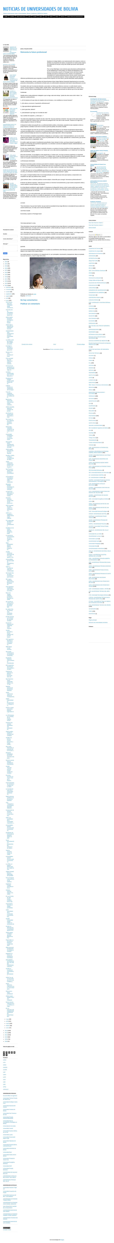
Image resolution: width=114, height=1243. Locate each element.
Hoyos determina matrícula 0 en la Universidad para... (10, 986)
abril (7, 1021)
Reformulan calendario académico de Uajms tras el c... (10, 429)
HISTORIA (91, 365)
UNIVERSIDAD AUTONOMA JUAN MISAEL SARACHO (10, 1203)
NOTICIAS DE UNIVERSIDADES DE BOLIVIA (40, 9)
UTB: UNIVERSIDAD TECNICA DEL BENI (99, 591)
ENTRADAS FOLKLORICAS (96, 334)
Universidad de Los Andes (95, 533)
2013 (6, 1030)
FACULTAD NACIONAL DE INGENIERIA (99, 349)
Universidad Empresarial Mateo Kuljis (9, 1137)
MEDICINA (91, 387)
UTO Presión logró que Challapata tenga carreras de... (10, 305)
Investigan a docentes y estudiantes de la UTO (9, 348)
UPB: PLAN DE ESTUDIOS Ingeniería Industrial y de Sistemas (13, 111)
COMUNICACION (93, 285)
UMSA (56, 16)
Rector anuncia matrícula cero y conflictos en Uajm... (10, 1004)
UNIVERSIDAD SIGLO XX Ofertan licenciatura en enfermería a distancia (9, 126)
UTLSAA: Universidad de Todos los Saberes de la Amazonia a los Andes (99, 602)
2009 (6, 1039)
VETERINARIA (92, 608)
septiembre (9, 294)
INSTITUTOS (92, 375)
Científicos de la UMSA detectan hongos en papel (10, 530)
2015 (6, 283)
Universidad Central (8, 1128)
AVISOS (91, 265)
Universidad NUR (7, 1166)
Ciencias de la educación (95, 278)
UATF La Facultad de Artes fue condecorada (9, 568)
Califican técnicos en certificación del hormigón (9, 387)
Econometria (93, 111)
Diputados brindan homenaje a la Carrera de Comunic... (10, 487)
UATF (4, 1077)
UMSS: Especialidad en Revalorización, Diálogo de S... (10, 702)
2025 (6, 261)
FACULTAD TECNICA (94, 353)
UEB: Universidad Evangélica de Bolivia (98, 499)
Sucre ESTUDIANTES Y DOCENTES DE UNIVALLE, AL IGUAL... (10, 844)
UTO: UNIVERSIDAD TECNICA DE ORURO (100, 605)
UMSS (51, 16)
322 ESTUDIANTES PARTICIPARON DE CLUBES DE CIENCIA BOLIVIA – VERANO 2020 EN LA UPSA (103, 169)
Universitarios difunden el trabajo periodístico (9, 905)
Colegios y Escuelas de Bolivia (98, 136)
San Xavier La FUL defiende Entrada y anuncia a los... (10, 422)
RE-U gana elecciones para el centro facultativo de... (10, 582)
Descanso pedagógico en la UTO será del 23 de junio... (10, 755)
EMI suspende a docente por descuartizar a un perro (10, 667)
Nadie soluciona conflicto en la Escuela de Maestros (10, 798)
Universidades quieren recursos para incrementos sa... (10, 828)
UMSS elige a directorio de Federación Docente (9, 326)
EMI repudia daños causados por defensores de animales (10, 444)
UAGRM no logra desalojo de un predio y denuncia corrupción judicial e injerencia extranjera (10, 94)
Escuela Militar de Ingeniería (10, 1095)
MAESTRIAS (92, 382)
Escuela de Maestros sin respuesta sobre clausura (9, 625)
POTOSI (91, 418)
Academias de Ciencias (94, 248)
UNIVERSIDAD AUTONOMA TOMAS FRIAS (10, 1199)
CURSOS (91, 306)
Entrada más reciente (27, 344)
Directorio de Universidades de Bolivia (98, 622)
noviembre (9, 289)
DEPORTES (92, 308)
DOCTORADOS (93, 318)
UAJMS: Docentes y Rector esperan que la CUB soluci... (9, 634)
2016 (6, 281)
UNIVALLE (5, 1089)
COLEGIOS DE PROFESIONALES (97, 282)
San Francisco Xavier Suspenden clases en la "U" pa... (9, 681)
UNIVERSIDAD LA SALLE (95, 536)
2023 (6, 266)
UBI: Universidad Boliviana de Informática (99, 472)
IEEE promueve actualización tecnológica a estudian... (10, 949)
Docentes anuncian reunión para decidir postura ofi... (9, 500)
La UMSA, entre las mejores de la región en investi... (10, 341)
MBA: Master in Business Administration (98, 385)
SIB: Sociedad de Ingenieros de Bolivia (98, 428)
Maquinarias (93, 124)
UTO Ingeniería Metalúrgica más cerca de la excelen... (10, 588)
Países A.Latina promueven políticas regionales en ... (10, 710)
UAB (4, 1082)
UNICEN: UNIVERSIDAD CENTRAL (98, 513)
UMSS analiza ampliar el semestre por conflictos (10, 733)
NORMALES (92, 396)
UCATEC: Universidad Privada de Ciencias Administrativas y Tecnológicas (99, 480)
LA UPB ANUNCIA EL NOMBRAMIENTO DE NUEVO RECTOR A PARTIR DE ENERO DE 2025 (10, 187)
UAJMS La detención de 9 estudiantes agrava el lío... (10, 928)
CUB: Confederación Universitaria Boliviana (99, 302)
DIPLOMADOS (92, 313)
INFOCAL (91, 370)
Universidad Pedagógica (95, 543)
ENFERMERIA (92, 332)
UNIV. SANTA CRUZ (21, 16)
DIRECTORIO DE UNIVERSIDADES (75, 16)
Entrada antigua (81, 344)
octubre (8, 291)
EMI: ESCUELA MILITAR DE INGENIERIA (99, 325)
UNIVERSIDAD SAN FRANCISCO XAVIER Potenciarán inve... (10, 334)
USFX (40, 16)
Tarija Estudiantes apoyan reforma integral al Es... (9, 546)
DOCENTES (92, 316)
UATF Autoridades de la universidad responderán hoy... (9, 913)
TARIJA (90, 435)
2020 (6, 272)
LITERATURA (92, 380)
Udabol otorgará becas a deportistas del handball (10, 873)
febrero (8, 1025)
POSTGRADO (92, 415)
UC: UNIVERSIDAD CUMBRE (96, 477)
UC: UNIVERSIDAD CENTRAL (96, 475)
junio (7, 300)
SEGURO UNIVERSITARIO (95, 425)
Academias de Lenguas (94, 251)
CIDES (90, 275)
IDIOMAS (91, 367)
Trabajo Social (92, 437)
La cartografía (100, 153)
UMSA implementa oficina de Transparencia (10, 694)
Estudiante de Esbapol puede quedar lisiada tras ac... (10, 381)
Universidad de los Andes (9, 1126)
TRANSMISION (92, 440)
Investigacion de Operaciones (98, 99)
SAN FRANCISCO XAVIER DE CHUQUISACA (9, 1207)
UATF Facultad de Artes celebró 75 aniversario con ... (9, 508)
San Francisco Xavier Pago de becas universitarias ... (10, 472)
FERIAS (91, 358)
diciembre (8, 287)
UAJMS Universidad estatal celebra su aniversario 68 (10, 921)
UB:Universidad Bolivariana (95, 470)
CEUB (90, 273)
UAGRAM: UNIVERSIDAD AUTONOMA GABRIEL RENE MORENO (98, 452)
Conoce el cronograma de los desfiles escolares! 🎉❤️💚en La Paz (103, 139)
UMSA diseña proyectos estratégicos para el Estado (9, 320)
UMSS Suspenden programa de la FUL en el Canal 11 (9, 464)
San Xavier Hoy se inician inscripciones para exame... (10, 575)
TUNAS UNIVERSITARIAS (95, 442)
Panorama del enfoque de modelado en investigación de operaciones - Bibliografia (99, 102)
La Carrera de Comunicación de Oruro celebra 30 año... (10, 538)
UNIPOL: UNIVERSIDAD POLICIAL (97, 523)
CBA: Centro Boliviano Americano (97, 270)
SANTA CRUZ (92, 423)
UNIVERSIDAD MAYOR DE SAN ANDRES (10, 1222)
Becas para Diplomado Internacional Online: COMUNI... (9, 402)
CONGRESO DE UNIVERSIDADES (97, 290)
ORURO (91, 408)
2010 (6, 1037)
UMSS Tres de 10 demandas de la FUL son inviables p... (10, 979)
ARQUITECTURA (93, 260)
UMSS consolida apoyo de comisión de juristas (10, 409)
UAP (4, 1072)
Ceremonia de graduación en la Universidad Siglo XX (10, 367)
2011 (6, 1034)
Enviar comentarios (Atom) (56, 349)
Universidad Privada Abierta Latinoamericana (10, 1145)
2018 (6, 276)
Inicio (54, 344)
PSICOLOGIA (92, 420)
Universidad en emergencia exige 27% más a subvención (9, 479)
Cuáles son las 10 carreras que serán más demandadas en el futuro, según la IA (10, 141)
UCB (29, 16)
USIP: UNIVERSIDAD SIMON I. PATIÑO (99, 588)
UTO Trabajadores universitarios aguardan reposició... (10, 805)
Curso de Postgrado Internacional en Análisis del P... (10, 394)
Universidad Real (7, 1152)
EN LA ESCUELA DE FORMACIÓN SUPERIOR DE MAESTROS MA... (10, 1012)
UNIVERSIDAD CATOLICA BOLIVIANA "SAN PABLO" (9, 1176)
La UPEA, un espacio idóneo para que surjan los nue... (10, 866)
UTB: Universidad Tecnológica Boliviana (98, 595)
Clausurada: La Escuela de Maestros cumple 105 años (9, 942)
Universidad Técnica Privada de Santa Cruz (10, 1099)
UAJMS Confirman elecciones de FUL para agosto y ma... (10, 554)
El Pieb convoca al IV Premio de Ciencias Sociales (10, 618)
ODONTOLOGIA (93, 401)
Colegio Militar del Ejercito (95, 280)
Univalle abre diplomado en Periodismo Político (10, 493)
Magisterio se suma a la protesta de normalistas (9, 955)
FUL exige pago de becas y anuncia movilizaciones (10, 523)
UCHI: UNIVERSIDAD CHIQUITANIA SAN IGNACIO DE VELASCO (99, 492)
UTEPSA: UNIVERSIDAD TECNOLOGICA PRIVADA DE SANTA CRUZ (99, 598)
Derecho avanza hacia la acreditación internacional (10, 762)
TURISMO (91, 445)
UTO (46, 16)
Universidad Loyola (8, 1134)
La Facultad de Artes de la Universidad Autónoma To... (9, 791)
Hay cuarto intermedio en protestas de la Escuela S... (10, 748)
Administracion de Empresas (96, 253)
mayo (7, 1019)
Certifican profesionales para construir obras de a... (10, 374)
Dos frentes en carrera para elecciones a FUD (9, 415)
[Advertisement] (50, 31)
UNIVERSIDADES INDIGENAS (96, 548)
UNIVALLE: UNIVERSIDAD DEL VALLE (98, 530)
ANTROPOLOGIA (93, 258)
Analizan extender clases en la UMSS (9, 892)
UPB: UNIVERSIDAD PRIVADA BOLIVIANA (99, 562)
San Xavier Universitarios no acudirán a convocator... (10, 653)
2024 (6, 263)
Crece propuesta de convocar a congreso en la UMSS (10, 784)
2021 (6, 270)
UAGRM (12, 16)
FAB (90, 347)
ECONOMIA (92, 320)
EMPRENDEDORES (94, 329)
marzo (8, 1023)
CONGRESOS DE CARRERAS (96, 292)
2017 (6, 279)
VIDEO (90, 611)
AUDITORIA (92, 263)
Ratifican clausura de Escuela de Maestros (9, 688)
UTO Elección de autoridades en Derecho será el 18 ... (9, 312)
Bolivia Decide (92, 227)
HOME (6, 16)
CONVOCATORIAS (93, 300)
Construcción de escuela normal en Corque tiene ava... (10, 813)
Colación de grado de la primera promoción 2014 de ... (9, 674)
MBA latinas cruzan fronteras (9, 648)
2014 (6, 285)
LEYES (90, 377)
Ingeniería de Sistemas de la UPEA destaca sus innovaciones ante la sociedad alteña (10, 50)
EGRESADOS (92, 323)
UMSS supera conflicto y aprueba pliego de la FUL (9, 935)
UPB (4, 1084)
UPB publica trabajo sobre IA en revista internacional (13, 157)
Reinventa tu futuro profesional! (9, 993)
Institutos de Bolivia (95, 201)
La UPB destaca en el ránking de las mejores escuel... (10, 718)
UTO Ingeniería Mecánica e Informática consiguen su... (9, 642)
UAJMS (34, 16)
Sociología (91, 432)
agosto (8, 296)
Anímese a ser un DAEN (9, 64)
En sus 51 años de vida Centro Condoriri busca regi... (10, 899)
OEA (90, 403)
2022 (6, 268)
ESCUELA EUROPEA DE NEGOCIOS (98, 340)
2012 (6, 1032)
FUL (90, 363)
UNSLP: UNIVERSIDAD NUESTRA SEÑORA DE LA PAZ (97, 555)
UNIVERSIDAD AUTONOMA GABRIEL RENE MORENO (10, 1214)
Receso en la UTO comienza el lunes (9, 354)
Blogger (62, 1239)
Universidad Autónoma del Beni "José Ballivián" (9, 1195)
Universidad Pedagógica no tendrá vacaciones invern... (9, 437)
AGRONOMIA (92, 255)
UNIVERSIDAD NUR (94, 541)
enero (7, 1027)
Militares (91, 389)
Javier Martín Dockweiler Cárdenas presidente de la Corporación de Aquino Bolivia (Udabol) (10, 78)
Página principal (93, 620)
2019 (6, 274)
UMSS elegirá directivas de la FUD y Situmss (9, 451)
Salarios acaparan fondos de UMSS (9, 852)
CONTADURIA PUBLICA (95, 297)
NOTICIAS (28, 295)
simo (90, 430)
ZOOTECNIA (92, 613)
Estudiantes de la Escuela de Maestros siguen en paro (10, 835)
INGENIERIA (92, 372)
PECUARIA (91, 410)
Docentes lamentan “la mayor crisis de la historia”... (9, 778)
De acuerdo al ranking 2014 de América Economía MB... (9, 604)
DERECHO (91, 311)
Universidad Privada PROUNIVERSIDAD (8, 1117)
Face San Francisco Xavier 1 (96, 225)
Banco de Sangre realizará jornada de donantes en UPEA (9, 596)
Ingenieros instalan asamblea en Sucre (9, 886)
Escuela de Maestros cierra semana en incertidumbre (10, 660)
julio (7, 298)
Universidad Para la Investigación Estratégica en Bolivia (10, 1122)
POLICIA (91, 413)
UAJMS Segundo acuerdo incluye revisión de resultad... (9, 770)
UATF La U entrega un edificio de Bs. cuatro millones (10, 515)
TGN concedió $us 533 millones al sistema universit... (9, 361)
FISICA (90, 360)
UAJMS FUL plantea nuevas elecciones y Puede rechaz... (9, 741)
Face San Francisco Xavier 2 (96, 222)
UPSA (4, 1087)
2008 (6, 1041)
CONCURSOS (92, 287)
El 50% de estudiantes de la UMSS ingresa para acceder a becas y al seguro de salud (10, 171)
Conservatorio (92, 295)
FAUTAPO (91, 355)
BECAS (62, 16)
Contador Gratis (7, 1229)
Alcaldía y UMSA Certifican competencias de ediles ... (10, 457)
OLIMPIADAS (92, 405)
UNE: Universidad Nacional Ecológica (98, 511)
